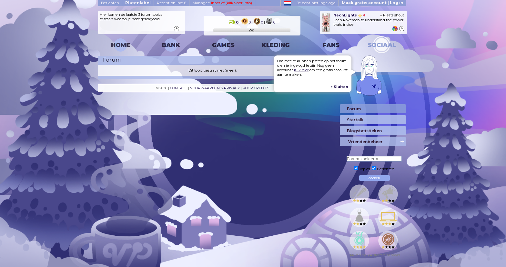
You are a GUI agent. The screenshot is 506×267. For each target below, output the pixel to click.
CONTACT (178, 88)
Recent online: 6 (171, 2)
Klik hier (301, 70)
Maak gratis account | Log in (372, 2)
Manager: (222, 2)
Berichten (110, 2)
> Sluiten (339, 86)
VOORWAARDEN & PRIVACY (215, 88)
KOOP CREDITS (256, 88)
